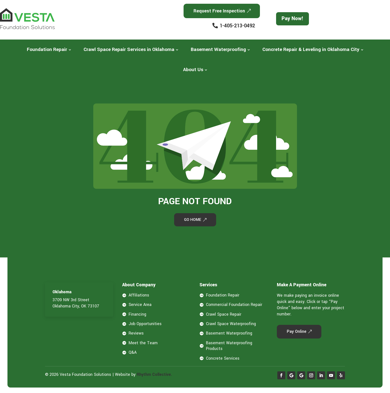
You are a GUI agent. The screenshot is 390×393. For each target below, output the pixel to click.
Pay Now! (292, 18)
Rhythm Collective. (154, 375)
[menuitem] (49, 50)
